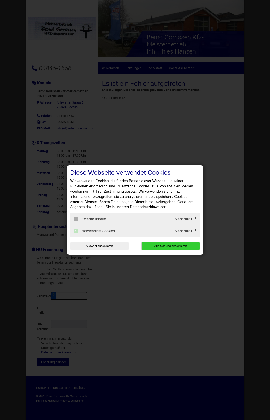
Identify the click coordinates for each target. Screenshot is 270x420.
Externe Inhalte (90, 219)
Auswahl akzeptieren (99, 246)
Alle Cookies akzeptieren (170, 246)
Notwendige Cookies (94, 231)
